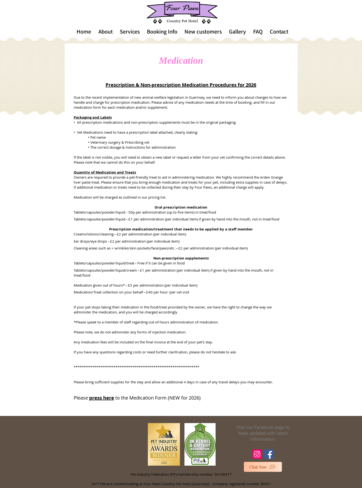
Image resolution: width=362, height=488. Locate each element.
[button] (105, 31)
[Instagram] (257, 454)
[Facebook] (268, 454)
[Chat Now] (263, 467)
